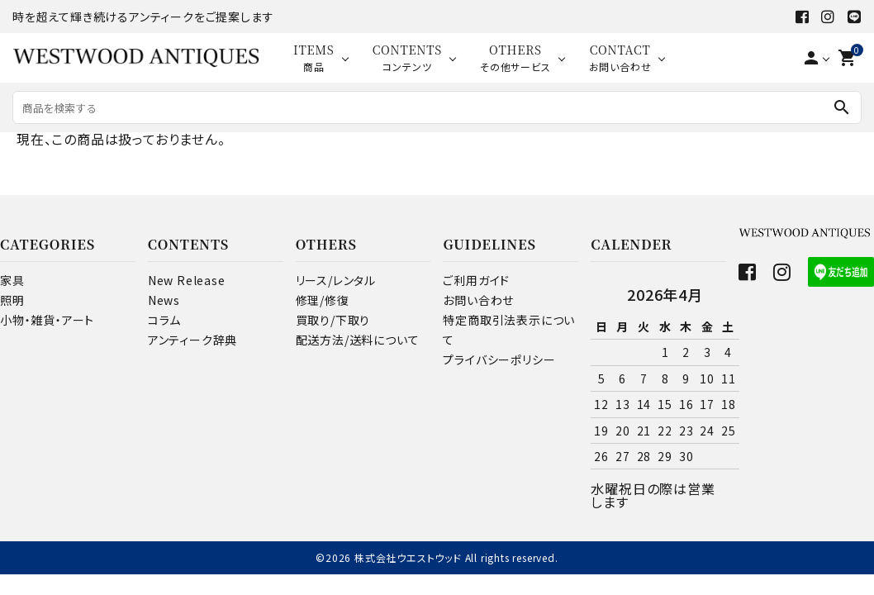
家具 (12, 280)
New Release (187, 280)
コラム (164, 320)
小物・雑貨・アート (47, 320)
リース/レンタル (336, 280)
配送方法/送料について (358, 339)
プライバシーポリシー (499, 359)
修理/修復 (322, 300)
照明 (12, 300)
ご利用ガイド (476, 280)
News (164, 300)
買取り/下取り (333, 320)
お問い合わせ (478, 300)
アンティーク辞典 (192, 339)
